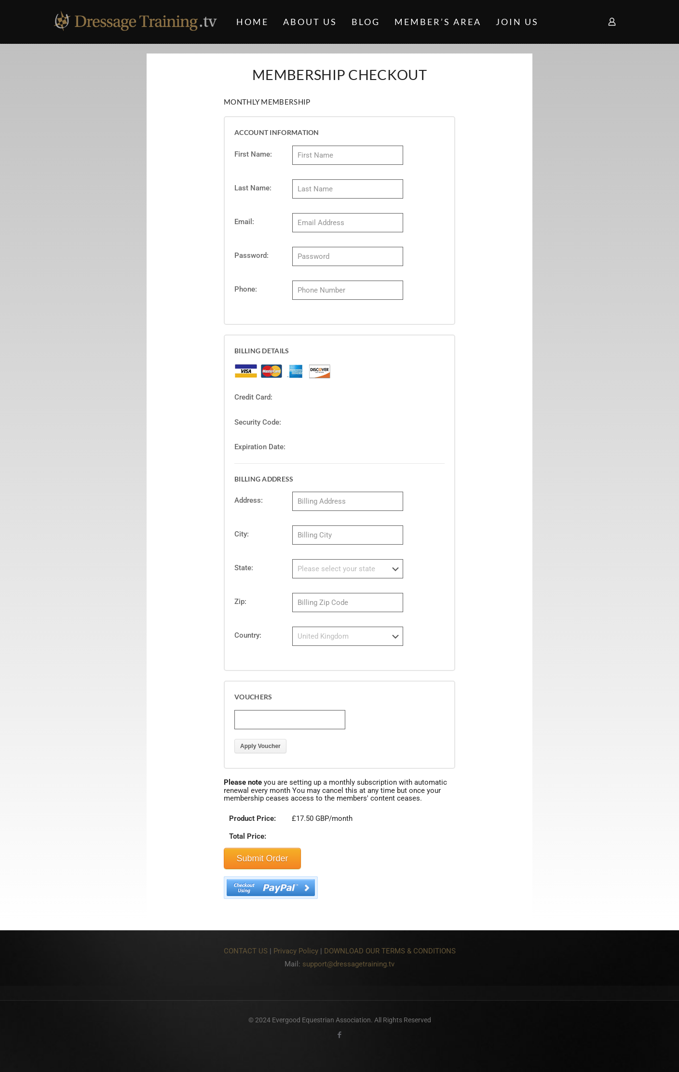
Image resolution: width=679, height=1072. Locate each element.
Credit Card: (253, 397)
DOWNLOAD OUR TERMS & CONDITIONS (390, 954)
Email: (244, 221)
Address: (248, 500)
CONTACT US (246, 954)
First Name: (253, 154)
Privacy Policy (295, 954)
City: (241, 534)
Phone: (245, 289)
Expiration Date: (259, 446)
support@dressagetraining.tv (348, 967)
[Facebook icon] (339, 1037)
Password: (251, 255)
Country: (247, 636)
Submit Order (262, 861)
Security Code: (257, 422)
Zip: (240, 603)
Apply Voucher (260, 749)
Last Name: (253, 188)
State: (243, 567)
